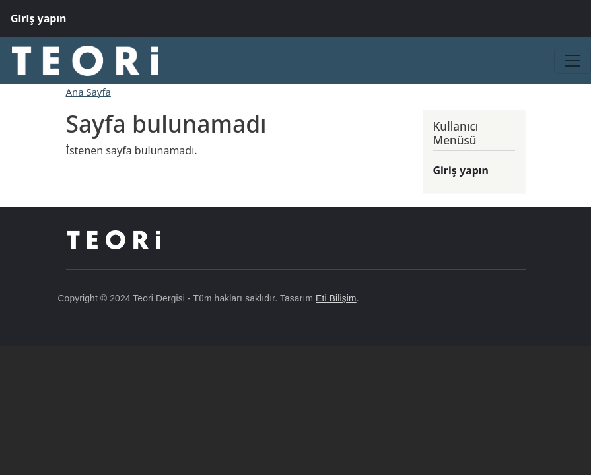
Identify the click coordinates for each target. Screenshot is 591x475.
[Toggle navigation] (572, 61)
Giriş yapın (39, 18)
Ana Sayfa (88, 91)
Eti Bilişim (336, 298)
